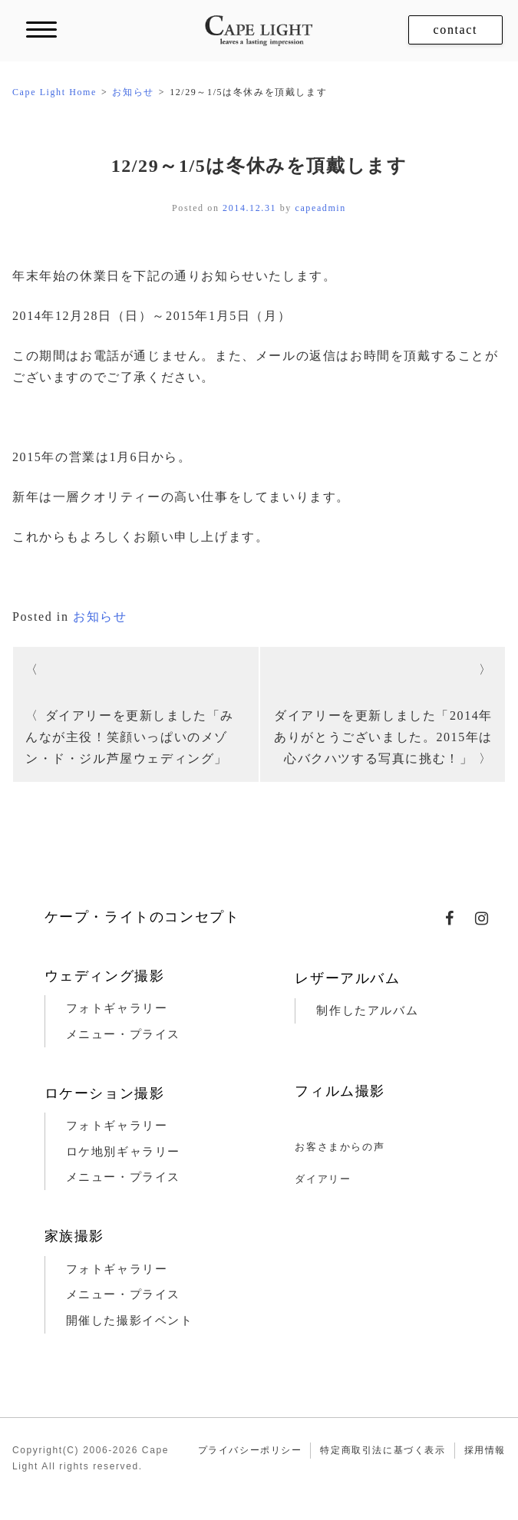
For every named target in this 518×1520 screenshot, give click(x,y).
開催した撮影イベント (129, 1320)
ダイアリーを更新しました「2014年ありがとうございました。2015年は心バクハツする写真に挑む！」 (383, 737)
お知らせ (100, 616)
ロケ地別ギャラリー (123, 1152)
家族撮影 (74, 1236)
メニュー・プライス (123, 1034)
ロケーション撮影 (105, 1093)
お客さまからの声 (339, 1146)
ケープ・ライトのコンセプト (142, 917)
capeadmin (320, 208)
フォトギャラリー (117, 1008)
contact (455, 29)
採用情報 (485, 1450)
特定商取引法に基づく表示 (382, 1450)
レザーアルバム (347, 978)
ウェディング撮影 (105, 976)
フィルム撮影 (340, 1091)
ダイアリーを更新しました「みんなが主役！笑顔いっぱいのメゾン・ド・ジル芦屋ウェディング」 (129, 737)
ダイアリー (323, 1179)
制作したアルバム (367, 1010)
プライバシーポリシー (250, 1450)
